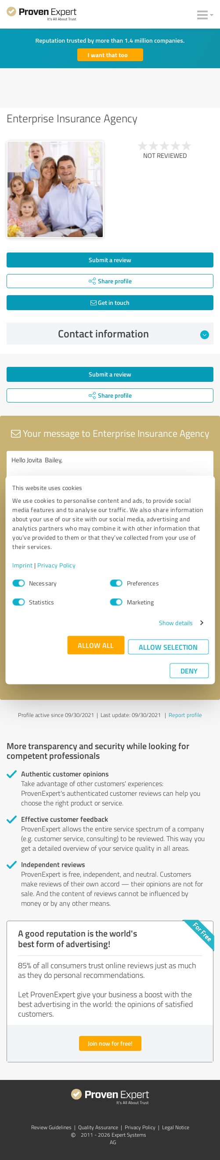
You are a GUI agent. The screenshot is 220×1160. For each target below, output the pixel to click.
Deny (189, 671)
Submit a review (110, 260)
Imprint (22, 565)
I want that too (108, 54)
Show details (176, 622)
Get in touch (110, 302)
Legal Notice (175, 1127)
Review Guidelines (51, 1127)
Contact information (133, 333)
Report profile (185, 715)
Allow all (96, 645)
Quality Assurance (98, 1127)
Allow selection (168, 647)
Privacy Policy (56, 565)
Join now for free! (110, 1043)
